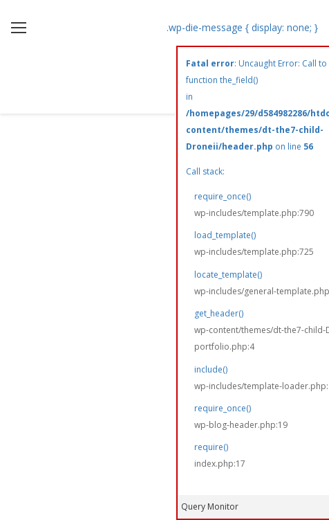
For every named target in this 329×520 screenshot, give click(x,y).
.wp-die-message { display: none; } (242, 28)
